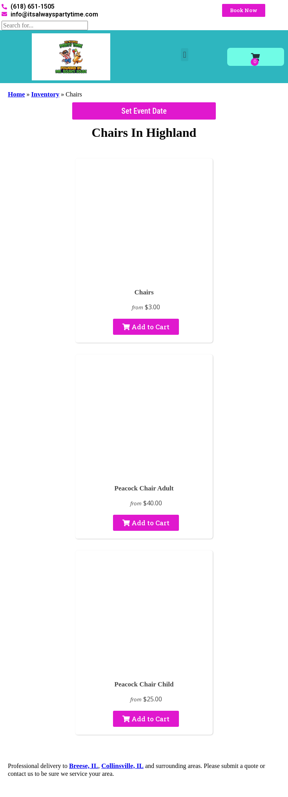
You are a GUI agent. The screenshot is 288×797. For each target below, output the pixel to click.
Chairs (143, 292)
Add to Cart (146, 326)
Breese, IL (83, 766)
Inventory (45, 94)
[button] (184, 54)
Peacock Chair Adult (144, 488)
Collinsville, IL (122, 766)
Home (16, 94)
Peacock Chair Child (144, 684)
